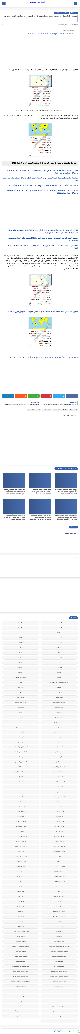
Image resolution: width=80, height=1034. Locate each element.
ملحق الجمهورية (21, 986)
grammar (21, 687)
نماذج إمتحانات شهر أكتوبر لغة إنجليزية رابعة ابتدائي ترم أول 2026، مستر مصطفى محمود (14, 517)
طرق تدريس (20, 891)
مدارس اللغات (59, 931)
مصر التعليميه (59, 986)
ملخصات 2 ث (21, 991)
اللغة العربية (59, 817)
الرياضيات (59, 757)
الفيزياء (21, 797)
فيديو (59, 901)
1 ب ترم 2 (20, 622)
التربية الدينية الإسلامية (21, 722)
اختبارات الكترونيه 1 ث (21, 702)
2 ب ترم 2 (59, 637)
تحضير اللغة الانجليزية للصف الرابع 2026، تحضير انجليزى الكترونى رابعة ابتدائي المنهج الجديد (66, 491)
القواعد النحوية (21, 802)
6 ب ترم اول (59, 677)
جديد (20, 881)
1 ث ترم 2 (20, 627)
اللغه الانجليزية (59, 822)
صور (59, 891)
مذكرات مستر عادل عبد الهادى (59, 976)
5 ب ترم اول (59, 672)
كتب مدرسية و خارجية (59, 916)
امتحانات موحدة (59, 842)
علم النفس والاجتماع (59, 896)
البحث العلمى (59, 717)
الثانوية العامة (21, 732)
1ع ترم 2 (21, 632)
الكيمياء (59, 807)
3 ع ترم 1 (59, 662)
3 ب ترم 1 (20, 652)
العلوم (59, 792)
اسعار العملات (59, 707)
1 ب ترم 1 (59, 622)
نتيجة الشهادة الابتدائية (21, 1011)
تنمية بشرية (20, 871)
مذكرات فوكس (59, 961)
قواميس (20, 911)
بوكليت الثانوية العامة (21, 856)
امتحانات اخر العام (59, 837)
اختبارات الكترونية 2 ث (59, 702)
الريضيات (21, 757)
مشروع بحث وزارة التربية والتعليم (21, 981)
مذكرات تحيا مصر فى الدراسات (59, 951)
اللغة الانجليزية (59, 812)
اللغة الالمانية (21, 807)
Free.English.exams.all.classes (59, 682)
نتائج (20, 1006)
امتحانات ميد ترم (21, 842)
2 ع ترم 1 (21, 647)
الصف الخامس (21, 782)
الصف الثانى (59, 777)
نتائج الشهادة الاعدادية (59, 1011)
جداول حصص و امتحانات (59, 876)
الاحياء (59, 712)
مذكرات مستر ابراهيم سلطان (20, 966)
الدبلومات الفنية (59, 752)
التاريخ (21, 717)
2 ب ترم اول (21, 637)
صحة (20, 886)
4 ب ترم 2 (59, 667)
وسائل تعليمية (20, 1016)
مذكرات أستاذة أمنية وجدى (21, 931)
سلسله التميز (59, 886)
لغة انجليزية (59, 926)
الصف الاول (59, 762)
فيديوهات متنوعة (59, 906)
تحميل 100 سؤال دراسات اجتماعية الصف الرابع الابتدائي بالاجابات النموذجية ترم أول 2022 (43, 186)
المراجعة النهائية (34, 410)
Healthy (21, 682)
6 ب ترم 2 (20, 672)
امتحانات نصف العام (21, 847)
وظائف (59, 1021)
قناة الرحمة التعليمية (59, 911)
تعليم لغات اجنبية (21, 861)
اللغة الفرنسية (20, 817)
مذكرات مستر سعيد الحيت (21, 971)
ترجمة (59, 861)
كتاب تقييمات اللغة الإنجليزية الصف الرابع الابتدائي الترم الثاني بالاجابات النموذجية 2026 (41, 491)
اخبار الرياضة (20, 697)
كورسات (59, 921)
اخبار (21, 692)
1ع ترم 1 (59, 632)
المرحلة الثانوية (59, 832)
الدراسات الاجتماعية (61, 12)
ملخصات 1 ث (59, 991)
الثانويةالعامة (59, 737)
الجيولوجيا (21, 742)
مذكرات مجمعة (20, 961)
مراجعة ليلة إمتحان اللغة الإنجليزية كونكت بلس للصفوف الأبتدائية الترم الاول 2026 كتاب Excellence (66, 517)
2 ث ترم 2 (59, 642)
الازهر (20, 712)
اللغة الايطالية (21, 812)
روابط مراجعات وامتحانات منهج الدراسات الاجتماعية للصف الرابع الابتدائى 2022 (51, 34)
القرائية (59, 802)
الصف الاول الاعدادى (21, 762)
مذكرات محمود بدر (59, 966)
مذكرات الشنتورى (21, 941)
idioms (59, 692)
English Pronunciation (20, 677)
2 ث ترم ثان (59, 647)
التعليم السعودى (21, 727)
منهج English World (21, 996)
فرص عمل (21, 896)
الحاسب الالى (59, 747)
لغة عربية (21, 926)
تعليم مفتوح (21, 866)
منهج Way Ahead (59, 1001)
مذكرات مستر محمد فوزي (20, 976)
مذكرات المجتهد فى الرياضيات (20, 946)
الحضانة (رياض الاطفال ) (21, 747)
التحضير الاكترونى (59, 722)
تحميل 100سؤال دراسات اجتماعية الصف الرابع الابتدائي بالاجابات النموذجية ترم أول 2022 (43, 312)
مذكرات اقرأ (59, 936)
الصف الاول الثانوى (59, 767)
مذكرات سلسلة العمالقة (59, 956)
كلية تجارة (21, 916)
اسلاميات (21, 707)
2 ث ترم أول (21, 642)
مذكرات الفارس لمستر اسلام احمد (59, 946)
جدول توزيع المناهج (59, 881)
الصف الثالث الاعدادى (59, 772)
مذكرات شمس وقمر (21, 956)
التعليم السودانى (59, 732)
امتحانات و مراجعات (59, 851)
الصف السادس (20, 787)
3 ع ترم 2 (21, 657)
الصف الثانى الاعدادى (21, 777)
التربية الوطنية (59, 727)
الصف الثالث (20, 767)
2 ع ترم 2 (59, 652)
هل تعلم (59, 1016)
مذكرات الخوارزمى (59, 941)
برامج (59, 856)
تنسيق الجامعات (59, 871)
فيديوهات (21, 901)
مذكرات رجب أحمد (21, 951)
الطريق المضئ (37, 2)
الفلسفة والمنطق (59, 797)
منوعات (21, 1001)
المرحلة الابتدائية (59, 827)
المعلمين (21, 832)
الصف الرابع (47, 410)
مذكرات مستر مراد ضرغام (59, 981)
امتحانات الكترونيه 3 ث (20, 837)
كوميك (21, 921)
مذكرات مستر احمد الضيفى (59, 971)
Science (59, 687)
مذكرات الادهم (21, 936)
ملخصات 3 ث (59, 996)
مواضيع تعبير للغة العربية (59, 1006)
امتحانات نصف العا (59, 847)
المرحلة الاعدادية (21, 827)
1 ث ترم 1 (59, 627)
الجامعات (21, 737)
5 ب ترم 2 (20, 667)
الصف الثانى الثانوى (59, 782)
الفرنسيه (21, 792)
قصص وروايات (21, 906)
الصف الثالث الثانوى (21, 772)
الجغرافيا (59, 742)
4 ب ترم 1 (73, 12)
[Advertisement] (40, 52)
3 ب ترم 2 (59, 657)
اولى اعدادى (21, 851)
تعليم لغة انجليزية (59, 866)
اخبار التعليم (59, 697)
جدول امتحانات (21, 876)
